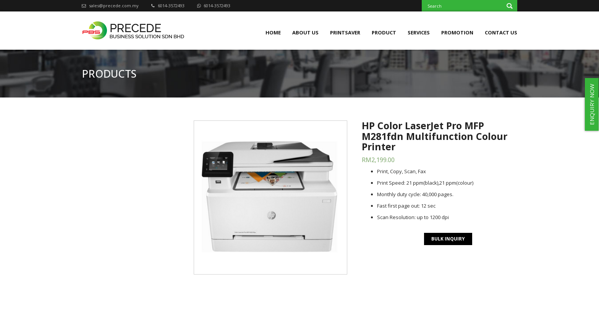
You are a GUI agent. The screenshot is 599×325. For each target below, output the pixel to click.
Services (419, 32)
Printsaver (345, 32)
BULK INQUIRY (448, 239)
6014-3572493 (168, 5)
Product (384, 32)
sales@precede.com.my (110, 5)
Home (273, 32)
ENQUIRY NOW (592, 104)
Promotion (457, 32)
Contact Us (501, 32)
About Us (305, 32)
